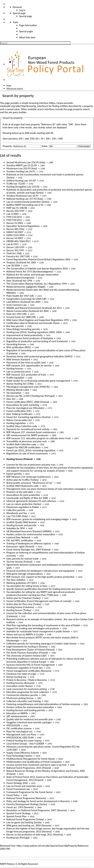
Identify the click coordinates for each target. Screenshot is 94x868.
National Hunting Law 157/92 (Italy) (24, 198)
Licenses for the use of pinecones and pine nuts (30, 464)
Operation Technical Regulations (23, 226)
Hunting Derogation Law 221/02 (22, 186)
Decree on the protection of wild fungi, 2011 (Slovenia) (34, 834)
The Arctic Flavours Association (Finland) (27, 652)
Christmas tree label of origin (21, 673)
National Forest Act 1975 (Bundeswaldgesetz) (29, 271)
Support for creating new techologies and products (32, 628)
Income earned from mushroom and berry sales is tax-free (36, 764)
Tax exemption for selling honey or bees (26, 585)
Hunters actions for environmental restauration (30, 534)
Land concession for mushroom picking (26, 689)
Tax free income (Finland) (19, 561)
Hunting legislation (16, 423)
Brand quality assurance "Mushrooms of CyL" (29, 482)
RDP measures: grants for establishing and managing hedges (37, 519)
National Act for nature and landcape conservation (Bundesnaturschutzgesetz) (32, 276)
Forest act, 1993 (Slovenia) (20, 807)
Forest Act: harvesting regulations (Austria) (28, 417)
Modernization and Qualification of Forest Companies (34, 761)
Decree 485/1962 (15, 229)
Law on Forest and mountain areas (24, 786)
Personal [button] (17, 7)
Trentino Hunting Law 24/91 (20, 171)
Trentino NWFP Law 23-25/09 (21, 165)
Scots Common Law (16, 304)
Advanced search (14, 88)
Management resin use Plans (21, 734)
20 (37, 138)
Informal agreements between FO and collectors (31, 501)
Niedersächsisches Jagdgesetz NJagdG (25, 286)
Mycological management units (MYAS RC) (28, 386)
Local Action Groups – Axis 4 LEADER (25, 743)
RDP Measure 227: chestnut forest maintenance (31, 432)
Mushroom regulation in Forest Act (24, 667)
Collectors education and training (23, 701)
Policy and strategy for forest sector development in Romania (38, 801)
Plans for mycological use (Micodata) (25, 408)
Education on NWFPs (17, 713)
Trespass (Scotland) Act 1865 (21, 262)
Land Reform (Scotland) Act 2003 (23, 301)
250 (54, 138)
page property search (79, 109)
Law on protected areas (18, 371)
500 (60, 138)
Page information (28, 25)
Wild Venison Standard (18, 359)
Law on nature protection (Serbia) (23, 504)
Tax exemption (13, 392)
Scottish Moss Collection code (21, 426)
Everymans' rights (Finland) (20, 546)
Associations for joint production (23, 494)
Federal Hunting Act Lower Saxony (24, 740)
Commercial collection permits (22, 695)
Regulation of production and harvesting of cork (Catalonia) (37, 341)
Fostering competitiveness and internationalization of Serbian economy (43, 704)
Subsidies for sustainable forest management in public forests (38, 631)
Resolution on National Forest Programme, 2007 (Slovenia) (36, 810)
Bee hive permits (15, 326)
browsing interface (38, 103)
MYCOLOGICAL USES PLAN (20, 737)
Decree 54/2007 (14, 238)
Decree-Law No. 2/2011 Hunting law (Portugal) (30, 395)
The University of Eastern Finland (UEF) (26, 655)
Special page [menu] (19, 13)
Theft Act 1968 (14, 253)
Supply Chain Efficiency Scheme (22, 752)
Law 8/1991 (12, 244)
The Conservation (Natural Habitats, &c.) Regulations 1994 (36, 283)
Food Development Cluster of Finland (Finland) (30, 649)
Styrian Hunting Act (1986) (20, 383)
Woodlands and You (16, 513)
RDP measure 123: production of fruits (26, 374)
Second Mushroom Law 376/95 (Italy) (25, 162)
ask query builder (17, 112)
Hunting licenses (14, 368)
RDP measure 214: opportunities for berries (28, 365)
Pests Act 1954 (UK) (16, 314)
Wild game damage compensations (24, 573)
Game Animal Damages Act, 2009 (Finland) (28, 549)
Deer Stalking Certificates (19, 414)
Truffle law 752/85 (15, 183)
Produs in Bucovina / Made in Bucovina (26, 679)
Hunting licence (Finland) (19, 459)
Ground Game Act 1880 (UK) (21, 317)
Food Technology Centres (19, 755)
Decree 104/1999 (15, 210)
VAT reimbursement (16, 716)
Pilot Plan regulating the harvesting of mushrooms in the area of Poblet (43, 625)
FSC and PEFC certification (19, 540)
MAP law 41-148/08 (16, 207)
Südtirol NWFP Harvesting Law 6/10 (24, 204)
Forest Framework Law (18, 789)
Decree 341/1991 (15, 250)
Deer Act (10, 398)
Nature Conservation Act (19, 420)
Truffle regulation (15, 377)
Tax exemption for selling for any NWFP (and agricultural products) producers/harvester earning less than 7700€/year (40, 593)
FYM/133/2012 (14, 216)
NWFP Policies (7, 863)
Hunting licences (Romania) (20, 682)
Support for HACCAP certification (23, 447)
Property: (7, 146)
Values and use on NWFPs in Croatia (24, 634)
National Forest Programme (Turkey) (25, 819)
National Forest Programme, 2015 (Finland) (28, 767)
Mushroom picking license (19, 698)
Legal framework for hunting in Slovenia (26, 646)
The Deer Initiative (15, 579)
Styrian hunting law (16, 676)
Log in (22, 10)
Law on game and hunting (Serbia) (24, 822)
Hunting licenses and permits (21, 525)
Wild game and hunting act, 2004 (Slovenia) (28, 825)
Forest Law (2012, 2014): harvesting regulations (30, 450)
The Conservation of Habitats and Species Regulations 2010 (37, 268)
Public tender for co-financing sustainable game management (38, 380)
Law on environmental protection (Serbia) (28, 201)
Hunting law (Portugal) (18, 837)
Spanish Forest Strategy (18, 813)
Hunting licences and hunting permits (25, 710)
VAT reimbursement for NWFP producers (27, 435)
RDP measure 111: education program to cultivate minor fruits (38, 438)
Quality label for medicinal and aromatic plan (29, 719)
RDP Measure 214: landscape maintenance (28, 476)
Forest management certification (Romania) (28, 670)
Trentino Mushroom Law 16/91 (22, 195)
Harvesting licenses (16, 344)
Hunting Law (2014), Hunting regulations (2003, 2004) (34, 332)
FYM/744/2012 (14, 220)
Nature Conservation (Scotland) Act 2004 (27, 310)
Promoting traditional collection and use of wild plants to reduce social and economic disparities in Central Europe (45, 660)
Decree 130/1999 (15, 247)
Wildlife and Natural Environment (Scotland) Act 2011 (34, 307)
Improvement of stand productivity (24, 335)
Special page (25, 16)
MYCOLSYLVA (13, 725)
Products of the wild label (19, 491)
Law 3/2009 (12, 213)
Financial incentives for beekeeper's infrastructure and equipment (40, 570)
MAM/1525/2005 (15, 235)
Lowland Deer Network (18, 537)
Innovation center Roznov (19, 686)
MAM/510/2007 (14, 232)
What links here (27, 37)
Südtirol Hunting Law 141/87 (21, 180)
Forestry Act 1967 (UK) (18, 256)
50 (42, 138)
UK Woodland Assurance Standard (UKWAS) (29, 531)
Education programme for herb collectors (27, 692)
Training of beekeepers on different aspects (28, 543)
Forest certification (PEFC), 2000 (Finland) (27, 401)
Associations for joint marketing (22, 404)
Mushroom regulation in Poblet (22, 507)
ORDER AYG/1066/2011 (18, 241)
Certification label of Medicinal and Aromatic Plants (33, 323)
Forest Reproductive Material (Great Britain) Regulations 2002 (38, 259)
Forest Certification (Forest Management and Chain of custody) (38, 601)
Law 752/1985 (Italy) (17, 516)
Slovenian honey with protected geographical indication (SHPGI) (39, 356)
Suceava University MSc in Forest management (30, 664)
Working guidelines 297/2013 (21, 582)
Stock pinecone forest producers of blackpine (29, 338)
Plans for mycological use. (19, 731)
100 (48, 138)
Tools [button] (15, 22)
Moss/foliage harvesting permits (23, 329)
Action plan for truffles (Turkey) (22, 479)
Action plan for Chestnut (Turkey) (23, 598)
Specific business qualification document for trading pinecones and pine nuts (46, 588)
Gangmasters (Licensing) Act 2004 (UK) (26, 298)
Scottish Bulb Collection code (21, 444)
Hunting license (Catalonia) (20, 607)
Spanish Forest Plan (16, 816)
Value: (45, 146)
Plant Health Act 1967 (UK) (20, 295)
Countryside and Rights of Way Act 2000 (27, 498)
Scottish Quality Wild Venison (21, 522)
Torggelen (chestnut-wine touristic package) (28, 722)
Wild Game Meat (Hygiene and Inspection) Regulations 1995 (37, 320)
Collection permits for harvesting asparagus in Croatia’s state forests (41, 643)
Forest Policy (13, 795)
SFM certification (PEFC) (18, 347)
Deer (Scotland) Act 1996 (19, 280)
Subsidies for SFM (15, 528)
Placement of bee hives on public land (26, 362)
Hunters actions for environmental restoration (30, 707)
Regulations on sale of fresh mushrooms (27, 453)
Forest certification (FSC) (19, 411)
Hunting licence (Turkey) (18, 610)
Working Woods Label (17, 389)
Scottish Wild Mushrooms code (22, 485)
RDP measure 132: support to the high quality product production (40, 576)
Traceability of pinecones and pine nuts (26, 441)
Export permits (14, 473)
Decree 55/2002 (14, 223)
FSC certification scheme (19, 728)
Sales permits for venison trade (22, 558)
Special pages (26, 31)
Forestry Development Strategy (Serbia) (26, 804)
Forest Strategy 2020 (17, 783)
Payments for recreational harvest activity (27, 429)
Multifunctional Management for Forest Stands (30, 758)
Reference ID (48, 124)
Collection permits (15, 510)
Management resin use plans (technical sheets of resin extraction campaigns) (46, 488)
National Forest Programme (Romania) (26, 798)
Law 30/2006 (13, 265)
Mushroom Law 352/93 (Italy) (21, 168)
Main (8, 85)
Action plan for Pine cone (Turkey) (23, 604)
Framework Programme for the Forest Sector (29, 792)
